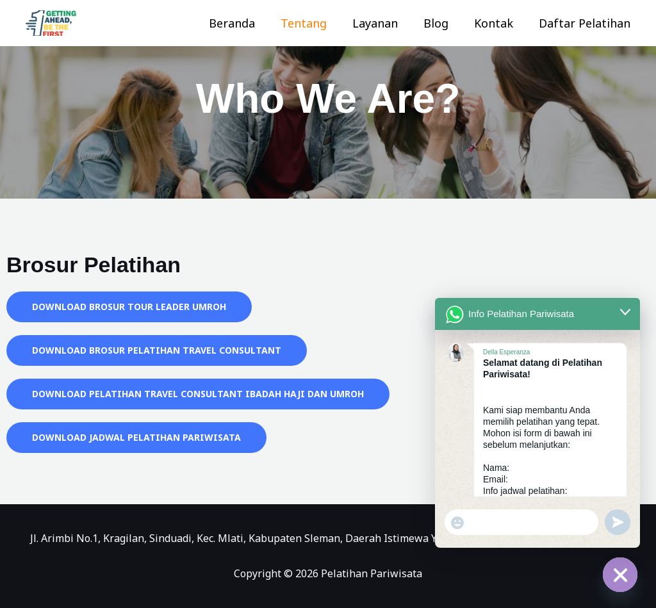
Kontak (497, 23)
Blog (442, 23)
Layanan (384, 23)
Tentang (315, 23)
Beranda (246, 23)
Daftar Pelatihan (586, 23)
